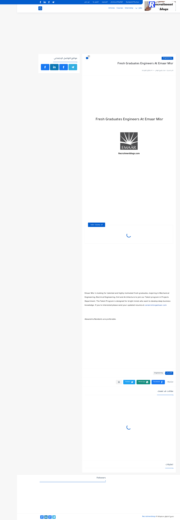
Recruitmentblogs (132, 517)
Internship (112, 8)
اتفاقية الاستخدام (100, 2)
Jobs (123, 8)
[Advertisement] (90, 34)
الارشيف (87, 2)
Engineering (150, 58)
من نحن (69, 2)
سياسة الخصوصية (115, 2)
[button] (141, 382)
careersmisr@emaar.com (139, 305)
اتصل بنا (79, 2)
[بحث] (23, 8)
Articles (95, 8)
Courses (103, 8)
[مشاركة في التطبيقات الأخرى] (102, 382)
